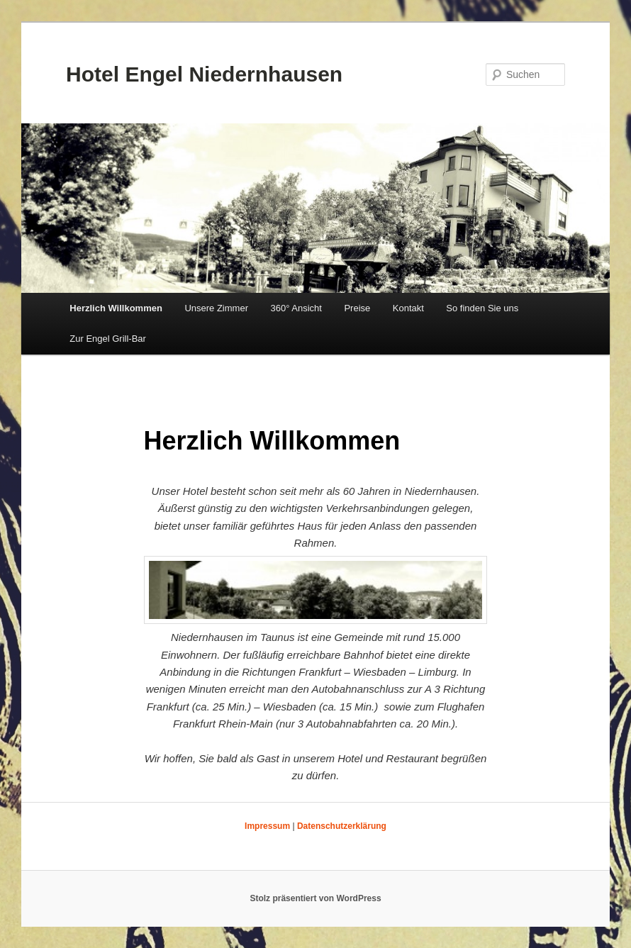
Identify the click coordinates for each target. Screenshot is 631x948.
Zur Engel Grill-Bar (107, 338)
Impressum (267, 826)
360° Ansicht (295, 308)
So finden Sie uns (482, 308)
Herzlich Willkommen (115, 308)
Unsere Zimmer (216, 308)
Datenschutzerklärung (341, 826)
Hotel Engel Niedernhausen (204, 74)
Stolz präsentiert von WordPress (315, 898)
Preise (357, 308)
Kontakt (408, 308)
